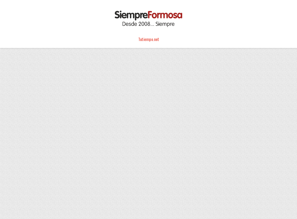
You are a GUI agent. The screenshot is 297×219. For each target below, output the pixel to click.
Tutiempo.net (148, 39)
